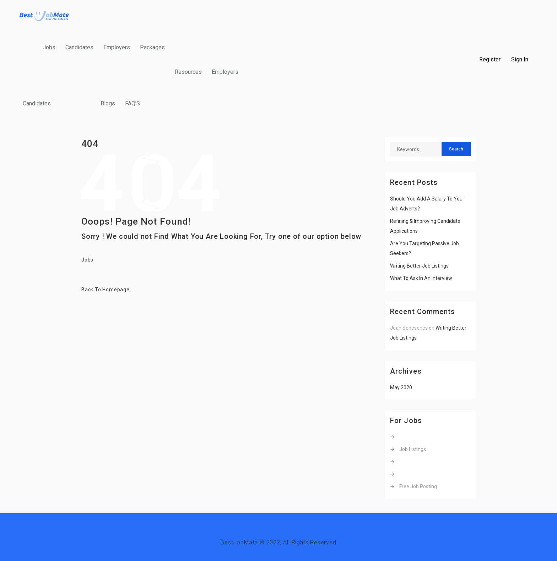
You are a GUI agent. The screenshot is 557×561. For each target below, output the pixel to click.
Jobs (49, 47)
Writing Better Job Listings (419, 266)
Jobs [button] (87, 260)
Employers (116, 47)
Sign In (519, 59)
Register (490, 59)
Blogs (108, 103)
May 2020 (401, 387)
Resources (188, 71)
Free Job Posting (418, 486)
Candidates (79, 47)
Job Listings (412, 449)
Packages (152, 47)
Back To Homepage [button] (105, 289)
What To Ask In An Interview (421, 278)
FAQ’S (132, 103)
